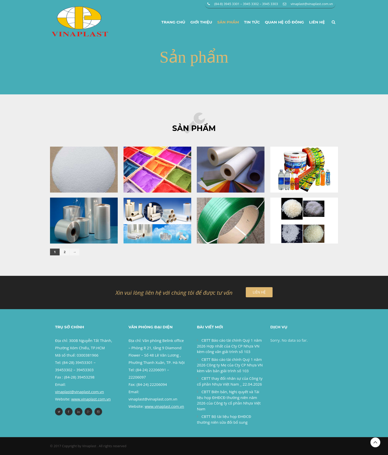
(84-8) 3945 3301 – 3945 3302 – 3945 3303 (246, 4)
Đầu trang (375, 442)
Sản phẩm (228, 22)
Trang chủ (173, 22)
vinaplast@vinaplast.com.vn (311, 4)
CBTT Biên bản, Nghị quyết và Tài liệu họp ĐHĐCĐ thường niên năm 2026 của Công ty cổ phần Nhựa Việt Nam (228, 400)
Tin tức (252, 22)
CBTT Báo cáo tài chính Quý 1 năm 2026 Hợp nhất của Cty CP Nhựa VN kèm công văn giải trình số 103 (229, 346)
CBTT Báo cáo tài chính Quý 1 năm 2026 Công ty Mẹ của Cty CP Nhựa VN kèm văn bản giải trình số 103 (230, 365)
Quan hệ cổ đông (284, 22)
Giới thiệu (201, 22)
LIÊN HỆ (259, 292)
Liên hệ (317, 22)
